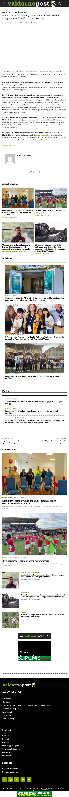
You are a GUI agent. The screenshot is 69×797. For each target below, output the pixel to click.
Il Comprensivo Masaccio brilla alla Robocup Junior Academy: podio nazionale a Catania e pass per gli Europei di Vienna (34, 338)
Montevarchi (23, 12)
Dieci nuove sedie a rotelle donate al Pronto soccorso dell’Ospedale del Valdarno (17, 212)
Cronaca (7, 399)
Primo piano (39, 253)
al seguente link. (44, 135)
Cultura (4, 12)
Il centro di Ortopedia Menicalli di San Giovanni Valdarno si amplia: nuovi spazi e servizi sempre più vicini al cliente (34, 299)
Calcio (37, 215)
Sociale (4, 217)
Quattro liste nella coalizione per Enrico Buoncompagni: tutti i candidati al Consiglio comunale (16, 247)
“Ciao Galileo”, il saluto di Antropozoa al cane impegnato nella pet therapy (33, 402)
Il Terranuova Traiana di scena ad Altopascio (50, 211)
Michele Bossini (12, 557)
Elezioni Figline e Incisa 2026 (12, 251)
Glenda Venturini (13, 497)
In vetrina (8, 295)
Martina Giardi (25, 619)
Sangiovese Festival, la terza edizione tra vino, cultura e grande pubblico (32, 377)
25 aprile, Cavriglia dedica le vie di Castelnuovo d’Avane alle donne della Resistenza (42, 615)
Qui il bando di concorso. (10, 145)
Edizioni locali (13, 12)
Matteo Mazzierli (12, 22)
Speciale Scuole (10, 334)
